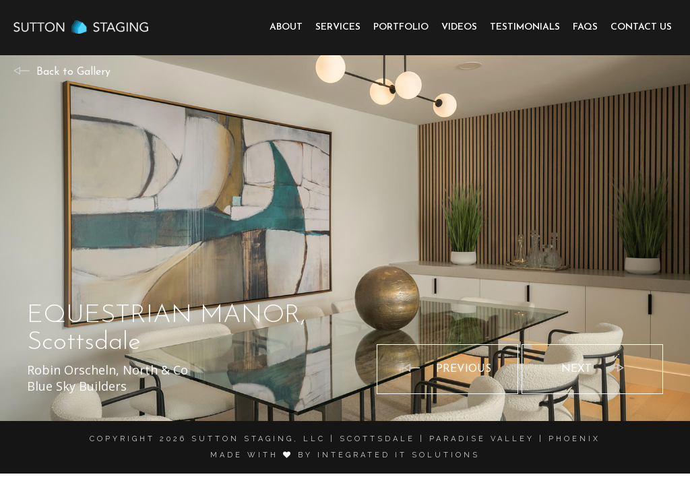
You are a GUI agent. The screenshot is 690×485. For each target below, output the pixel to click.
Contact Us (641, 27)
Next (576, 369)
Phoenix (574, 438)
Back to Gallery (73, 72)
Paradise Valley (481, 438)
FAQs (585, 27)
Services (337, 27)
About (286, 27)
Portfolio (401, 27)
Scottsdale (377, 438)
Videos (459, 27)
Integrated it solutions (398, 455)
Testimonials (525, 27)
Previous (463, 369)
